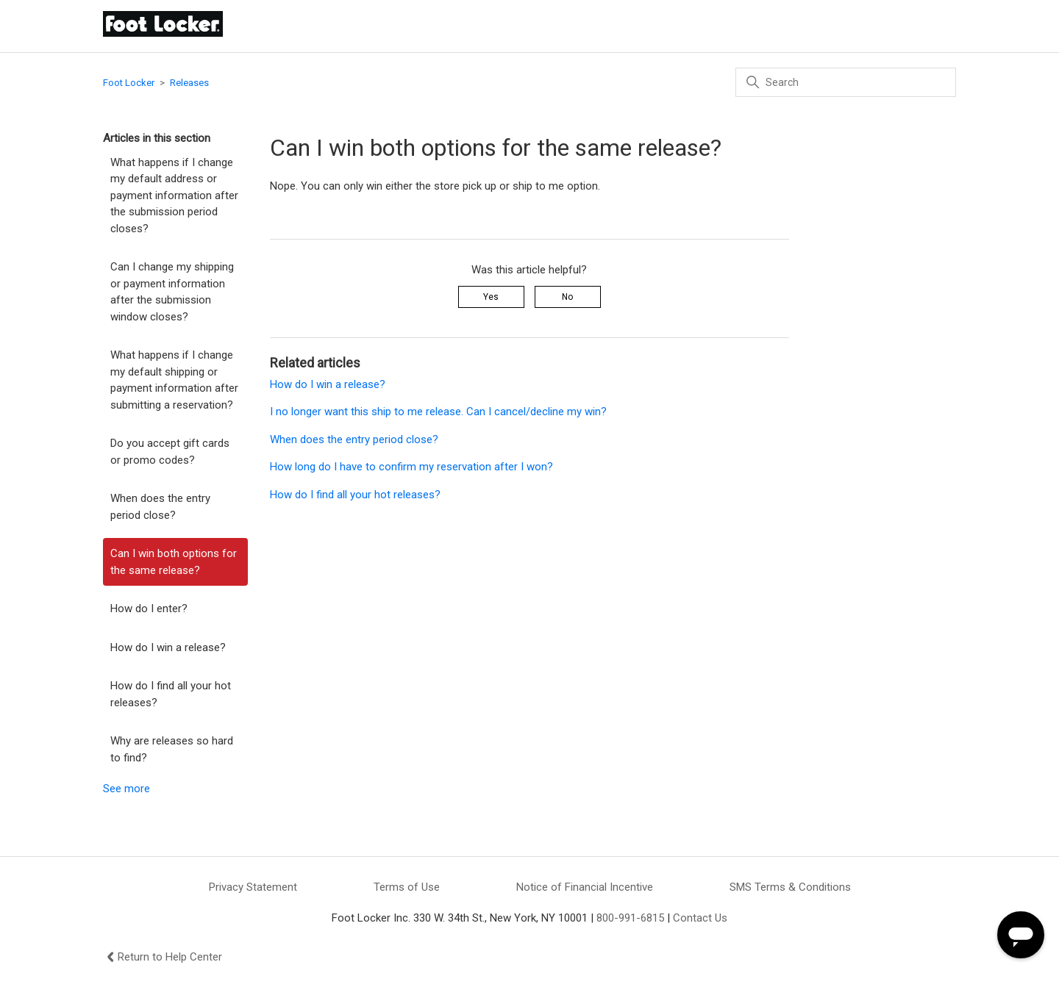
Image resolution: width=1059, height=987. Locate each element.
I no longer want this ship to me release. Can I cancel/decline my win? (438, 411)
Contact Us (700, 918)
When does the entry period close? (160, 507)
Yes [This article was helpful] (491, 297)
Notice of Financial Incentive (584, 887)
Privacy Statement (253, 887)
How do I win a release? (168, 647)
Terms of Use (407, 887)
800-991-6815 (630, 918)
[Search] (845, 82)
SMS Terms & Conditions (790, 887)
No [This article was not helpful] (567, 297)
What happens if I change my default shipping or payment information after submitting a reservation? (174, 380)
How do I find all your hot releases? (170, 694)
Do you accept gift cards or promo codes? (169, 452)
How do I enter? (149, 608)
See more (126, 788)
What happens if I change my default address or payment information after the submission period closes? (174, 195)
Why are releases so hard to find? (171, 749)
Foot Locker (128, 82)
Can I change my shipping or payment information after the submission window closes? (172, 291)
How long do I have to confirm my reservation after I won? (413, 466)
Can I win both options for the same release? (173, 562)
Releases (189, 82)
